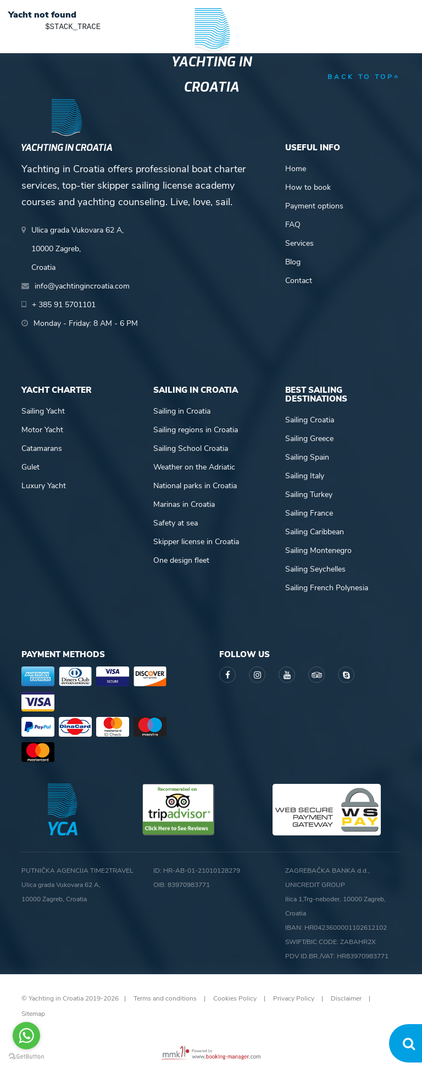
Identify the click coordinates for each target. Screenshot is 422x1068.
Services (299, 243)
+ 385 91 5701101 (64, 305)
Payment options (314, 206)
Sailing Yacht (43, 411)
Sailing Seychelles (315, 569)
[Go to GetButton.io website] (26, 1056)
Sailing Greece (309, 438)
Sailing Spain (307, 457)
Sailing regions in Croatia (195, 430)
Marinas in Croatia (184, 504)
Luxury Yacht (43, 486)
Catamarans (41, 448)
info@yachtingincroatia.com (82, 286)
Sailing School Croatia (190, 448)
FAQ (293, 224)
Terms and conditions (165, 998)
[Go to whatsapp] (26, 1035)
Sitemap (33, 1013)
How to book (308, 187)
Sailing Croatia (309, 420)
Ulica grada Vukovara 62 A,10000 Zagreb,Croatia (77, 249)
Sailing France (309, 513)
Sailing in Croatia (181, 411)
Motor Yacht (42, 430)
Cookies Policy (235, 998)
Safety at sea (175, 523)
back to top (364, 76)
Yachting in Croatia (211, 74)
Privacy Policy (293, 998)
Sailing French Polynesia (326, 588)
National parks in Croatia (195, 486)
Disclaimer (346, 998)
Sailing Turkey (308, 494)
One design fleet (181, 560)
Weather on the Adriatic (194, 467)
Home (295, 168)
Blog (293, 262)
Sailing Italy (304, 476)
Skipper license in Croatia (196, 541)
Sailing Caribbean (314, 532)
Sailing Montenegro (318, 550)
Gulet (30, 467)
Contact (298, 280)
